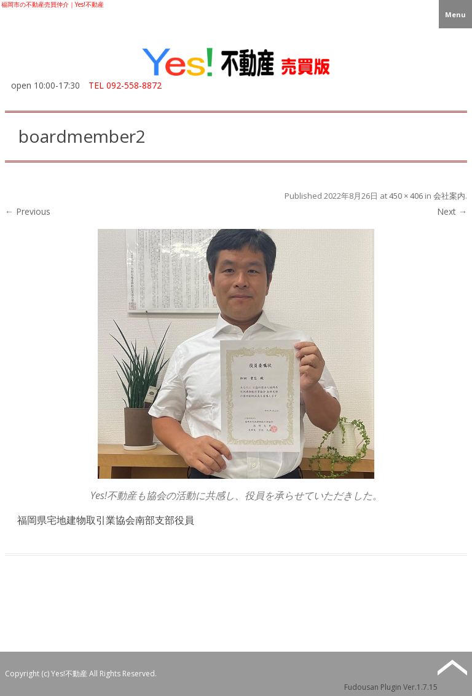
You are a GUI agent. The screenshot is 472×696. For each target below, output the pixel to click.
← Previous (27, 211)
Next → (452, 211)
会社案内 (449, 195)
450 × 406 (406, 195)
